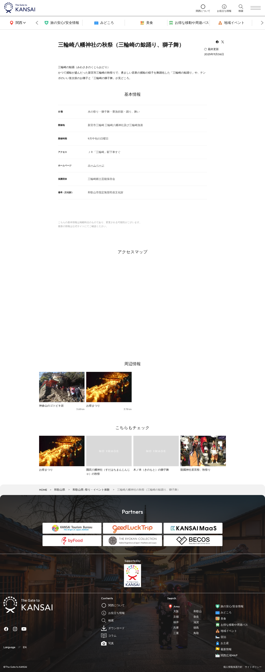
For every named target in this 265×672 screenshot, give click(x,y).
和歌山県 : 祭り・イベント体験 (91, 489)
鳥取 (196, 633)
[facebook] (217, 42)
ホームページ (96, 165)
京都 (176, 616)
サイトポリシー (253, 666)
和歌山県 (59, 489)
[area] (17, 23)
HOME (43, 489)
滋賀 (196, 622)
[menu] (255, 8)
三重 (176, 633)
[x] (222, 42)
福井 (176, 622)
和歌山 (197, 611)
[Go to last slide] (37, 23)
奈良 (196, 616)
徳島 (196, 627)
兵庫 (176, 627)
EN (24, 647)
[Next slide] (262, 23)
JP (19, 647)
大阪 (176, 611)
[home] (96, 8)
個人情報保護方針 (232, 666)
